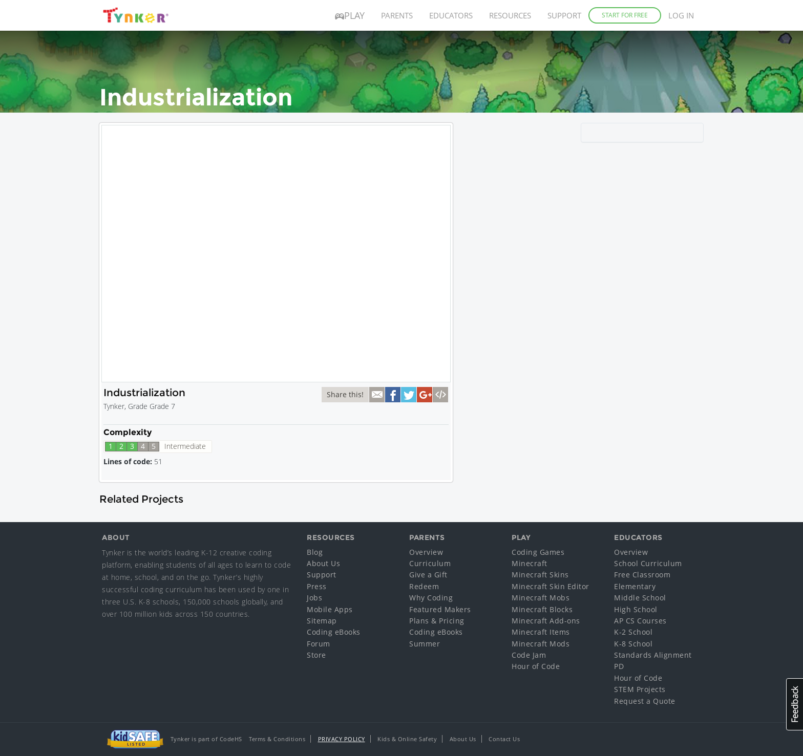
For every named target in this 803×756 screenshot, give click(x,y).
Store (316, 655)
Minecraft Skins (540, 574)
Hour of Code (536, 666)
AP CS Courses (640, 620)
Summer (424, 644)
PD (619, 666)
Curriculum (430, 563)
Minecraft (529, 563)
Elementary (635, 586)
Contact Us (504, 739)
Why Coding (431, 597)
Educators (451, 15)
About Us (323, 563)
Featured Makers (440, 609)
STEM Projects (640, 689)
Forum (318, 644)
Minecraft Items (541, 632)
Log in (681, 15)
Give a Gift (428, 574)
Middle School (640, 597)
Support (564, 15)
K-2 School (633, 632)
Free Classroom (642, 574)
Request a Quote (644, 701)
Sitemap (322, 620)
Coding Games (538, 552)
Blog (315, 552)
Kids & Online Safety (407, 739)
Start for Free (625, 15)
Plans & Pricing (436, 620)
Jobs (314, 597)
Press (317, 586)
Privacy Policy (341, 739)
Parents (397, 15)
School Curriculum (648, 563)
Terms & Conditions (277, 739)
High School (636, 609)
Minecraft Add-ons (546, 620)
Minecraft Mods (540, 644)
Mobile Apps (330, 609)
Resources (510, 15)
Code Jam (529, 655)
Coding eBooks (334, 632)
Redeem (424, 586)
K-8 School (633, 644)
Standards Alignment (653, 655)
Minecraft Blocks (542, 609)
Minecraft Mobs (540, 597)
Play (350, 15)
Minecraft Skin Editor (550, 586)
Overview (426, 552)
